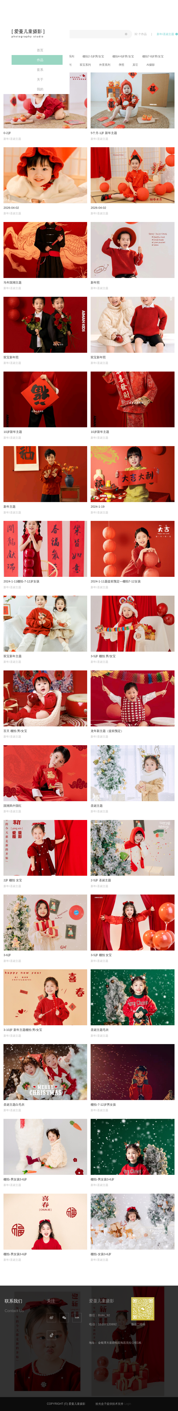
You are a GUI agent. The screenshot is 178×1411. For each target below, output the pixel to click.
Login (127, 1403)
